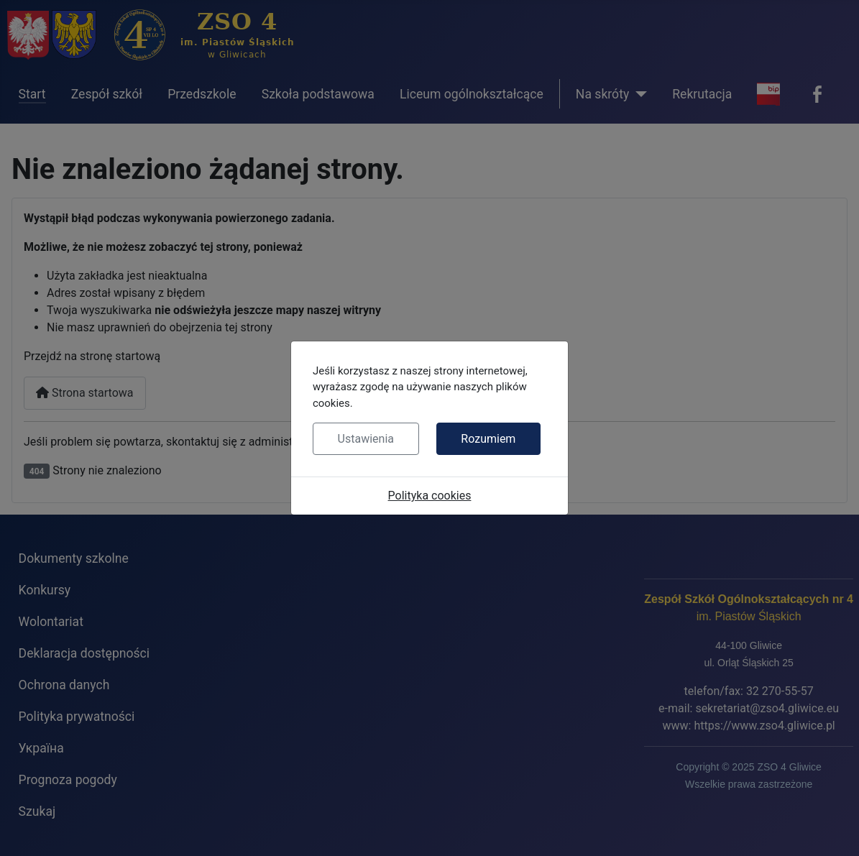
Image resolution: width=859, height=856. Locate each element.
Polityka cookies (430, 495)
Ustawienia (366, 439)
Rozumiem (488, 439)
